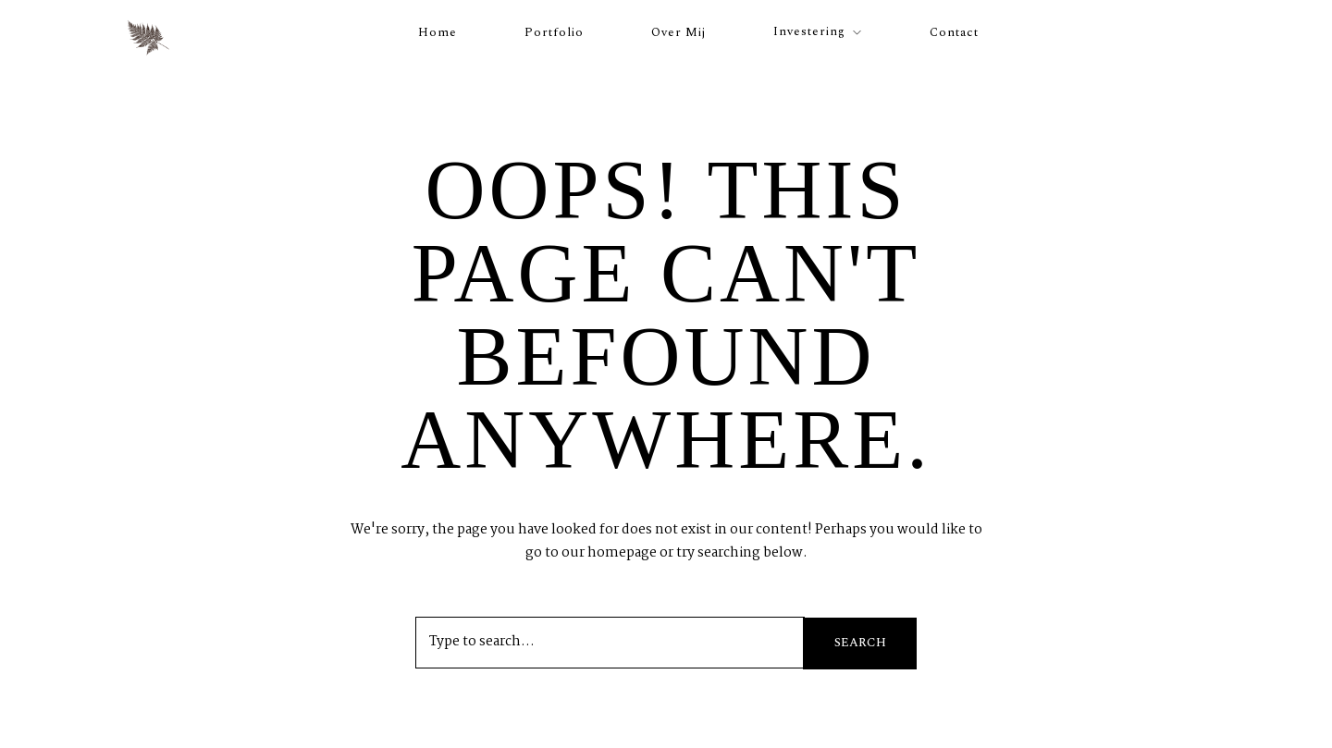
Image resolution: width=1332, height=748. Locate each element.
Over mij (678, 32)
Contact (954, 32)
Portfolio (554, 32)
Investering (809, 31)
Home (437, 32)
